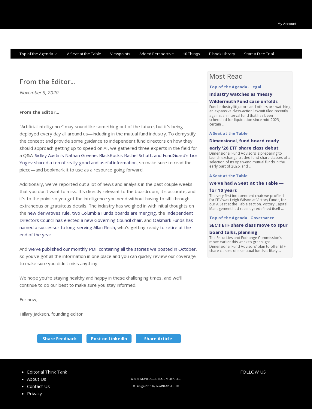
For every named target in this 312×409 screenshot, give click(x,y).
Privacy (34, 393)
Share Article (158, 338)
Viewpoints (120, 53)
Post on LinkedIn (109, 338)
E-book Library (222, 53)
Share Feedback (60, 338)
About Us (36, 379)
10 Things (191, 53)
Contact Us (38, 386)
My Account (286, 23)
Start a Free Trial (259, 53)
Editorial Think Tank (47, 372)
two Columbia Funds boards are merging (113, 213)
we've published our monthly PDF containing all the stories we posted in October (112, 249)
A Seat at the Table (84, 53)
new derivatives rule (49, 213)
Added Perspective (156, 53)
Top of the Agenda (39, 53)
